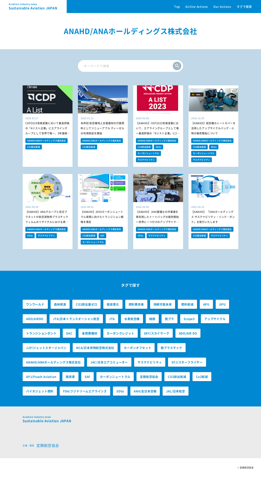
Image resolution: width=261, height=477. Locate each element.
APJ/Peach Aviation (41, 376)
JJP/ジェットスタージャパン (46, 347)
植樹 (152, 319)
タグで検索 (244, 6)
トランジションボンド (41, 333)
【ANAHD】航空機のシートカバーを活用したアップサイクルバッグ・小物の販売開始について (213, 128)
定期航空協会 (149, 376)
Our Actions (222, 6)
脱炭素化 (113, 304)
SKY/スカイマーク (156, 333)
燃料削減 (187, 304)
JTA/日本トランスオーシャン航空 (76, 319)
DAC (69, 333)
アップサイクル (215, 319)
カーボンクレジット (120, 333)
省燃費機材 (89, 333)
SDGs (158, 147)
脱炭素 (70, 376)
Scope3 (189, 319)
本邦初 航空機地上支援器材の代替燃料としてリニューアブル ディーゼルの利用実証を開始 (102, 128)
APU (206, 304)
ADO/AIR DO (188, 333)
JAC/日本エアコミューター (109, 362)
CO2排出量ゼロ (86, 304)
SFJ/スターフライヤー (187, 362)
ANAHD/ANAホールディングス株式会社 (46, 140)
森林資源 (60, 304)
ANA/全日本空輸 (145, 391)
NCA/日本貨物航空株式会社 (95, 347)
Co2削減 (202, 376)
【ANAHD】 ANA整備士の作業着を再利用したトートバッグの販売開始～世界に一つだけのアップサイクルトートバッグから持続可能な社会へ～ (157, 222)
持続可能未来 (163, 304)
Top (177, 6)
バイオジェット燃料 (39, 391)
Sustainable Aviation (38, 6)
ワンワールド (35, 304)
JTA (112, 319)
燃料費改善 (136, 304)
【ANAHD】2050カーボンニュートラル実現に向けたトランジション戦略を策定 (102, 217)
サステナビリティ (146, 159)
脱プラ (169, 319)
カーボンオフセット (137, 347)
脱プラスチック (171, 347)
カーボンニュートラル (148, 153)
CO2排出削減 (33, 147)
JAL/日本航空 (175, 391)
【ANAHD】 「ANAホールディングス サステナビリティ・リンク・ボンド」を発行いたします (213, 217)
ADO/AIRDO (34, 319)
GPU (222, 304)
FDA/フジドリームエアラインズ (85, 391)
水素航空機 (132, 319)
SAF (102, 235)
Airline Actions (196, 6)
